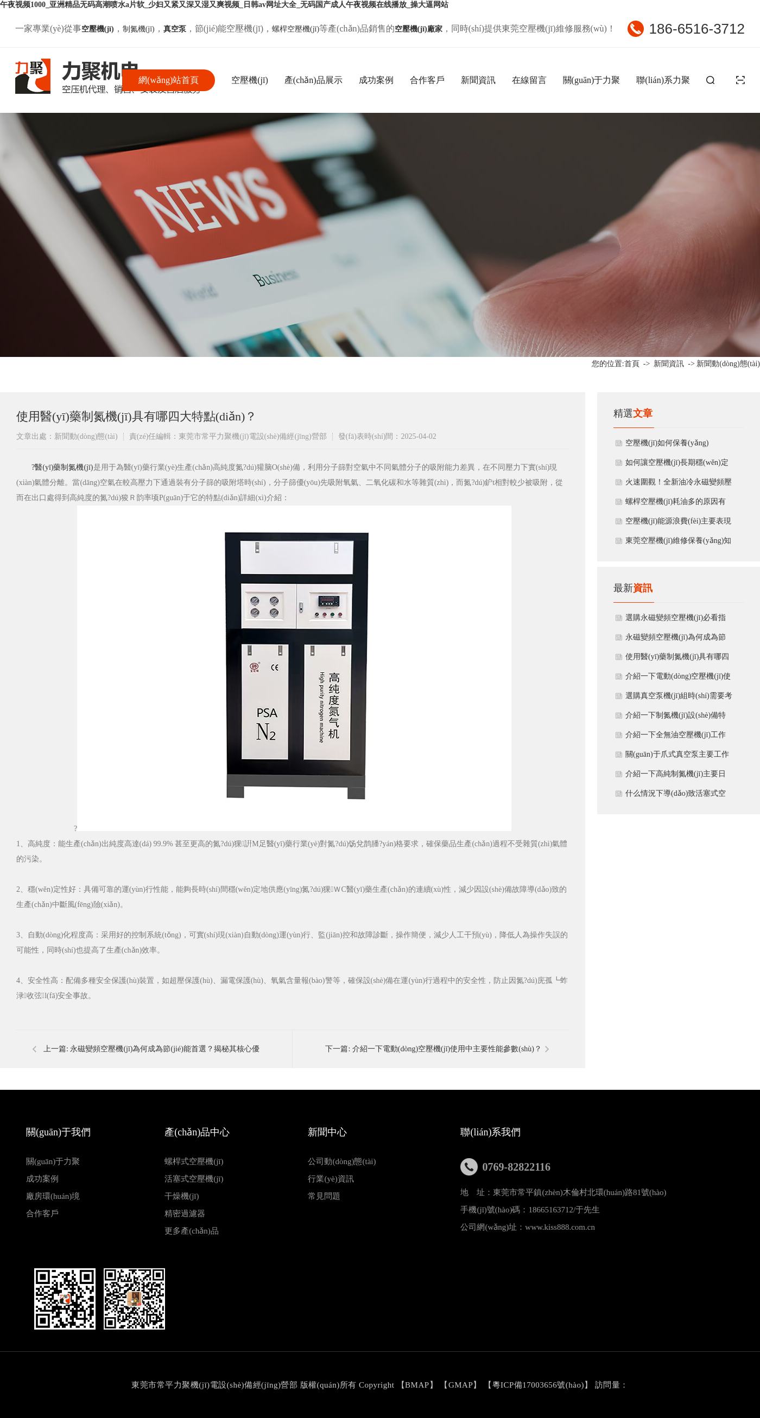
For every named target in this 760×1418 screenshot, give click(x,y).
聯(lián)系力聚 (663, 80)
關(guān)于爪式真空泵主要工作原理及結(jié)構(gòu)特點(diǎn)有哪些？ (677, 757)
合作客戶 (427, 80)
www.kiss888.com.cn (560, 1227)
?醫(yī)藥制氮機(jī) (62, 467)
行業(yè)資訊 (330, 1178)
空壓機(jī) (249, 80)
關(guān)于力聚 (591, 80)
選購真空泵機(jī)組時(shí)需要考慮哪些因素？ (678, 699)
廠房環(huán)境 (53, 1196)
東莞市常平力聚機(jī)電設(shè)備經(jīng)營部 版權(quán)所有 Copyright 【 (268, 1385)
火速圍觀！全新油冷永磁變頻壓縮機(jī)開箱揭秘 (678, 485)
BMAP (417, 1385)
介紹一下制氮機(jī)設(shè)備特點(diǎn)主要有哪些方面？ (675, 718)
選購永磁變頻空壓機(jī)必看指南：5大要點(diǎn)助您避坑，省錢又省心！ (678, 621)
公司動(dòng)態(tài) (342, 1161)
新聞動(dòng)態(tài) (728, 364)
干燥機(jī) (181, 1196)
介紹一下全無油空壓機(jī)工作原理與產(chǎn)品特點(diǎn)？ (675, 738)
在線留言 (529, 80)
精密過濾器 (184, 1213)
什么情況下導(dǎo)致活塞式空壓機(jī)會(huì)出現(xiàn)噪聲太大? (677, 796)
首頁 (631, 364)
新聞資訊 (478, 80)
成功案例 (376, 80)
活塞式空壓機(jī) (193, 1178)
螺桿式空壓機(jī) (193, 1161)
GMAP (460, 1385)
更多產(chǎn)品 (191, 1231)
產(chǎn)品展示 (313, 80)
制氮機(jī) (139, 29)
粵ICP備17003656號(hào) (538, 1385)
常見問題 (324, 1196)
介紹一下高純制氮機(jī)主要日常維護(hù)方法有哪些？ (675, 777)
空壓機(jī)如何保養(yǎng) (666, 443)
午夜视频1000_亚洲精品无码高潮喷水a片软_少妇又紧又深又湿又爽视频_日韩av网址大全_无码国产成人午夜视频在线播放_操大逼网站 (224, 5)
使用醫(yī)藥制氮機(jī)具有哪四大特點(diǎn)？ (677, 660)
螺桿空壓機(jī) (295, 29)
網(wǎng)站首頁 (168, 80)
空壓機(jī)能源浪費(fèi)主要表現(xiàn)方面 (678, 524)
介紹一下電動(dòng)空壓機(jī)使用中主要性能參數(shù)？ (447, 1049)
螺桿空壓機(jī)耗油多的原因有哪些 (675, 504)
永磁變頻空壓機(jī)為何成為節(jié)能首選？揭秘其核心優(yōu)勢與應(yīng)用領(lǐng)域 (678, 640)
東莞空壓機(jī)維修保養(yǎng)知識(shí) (678, 543)
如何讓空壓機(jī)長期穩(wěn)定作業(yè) (677, 465)
